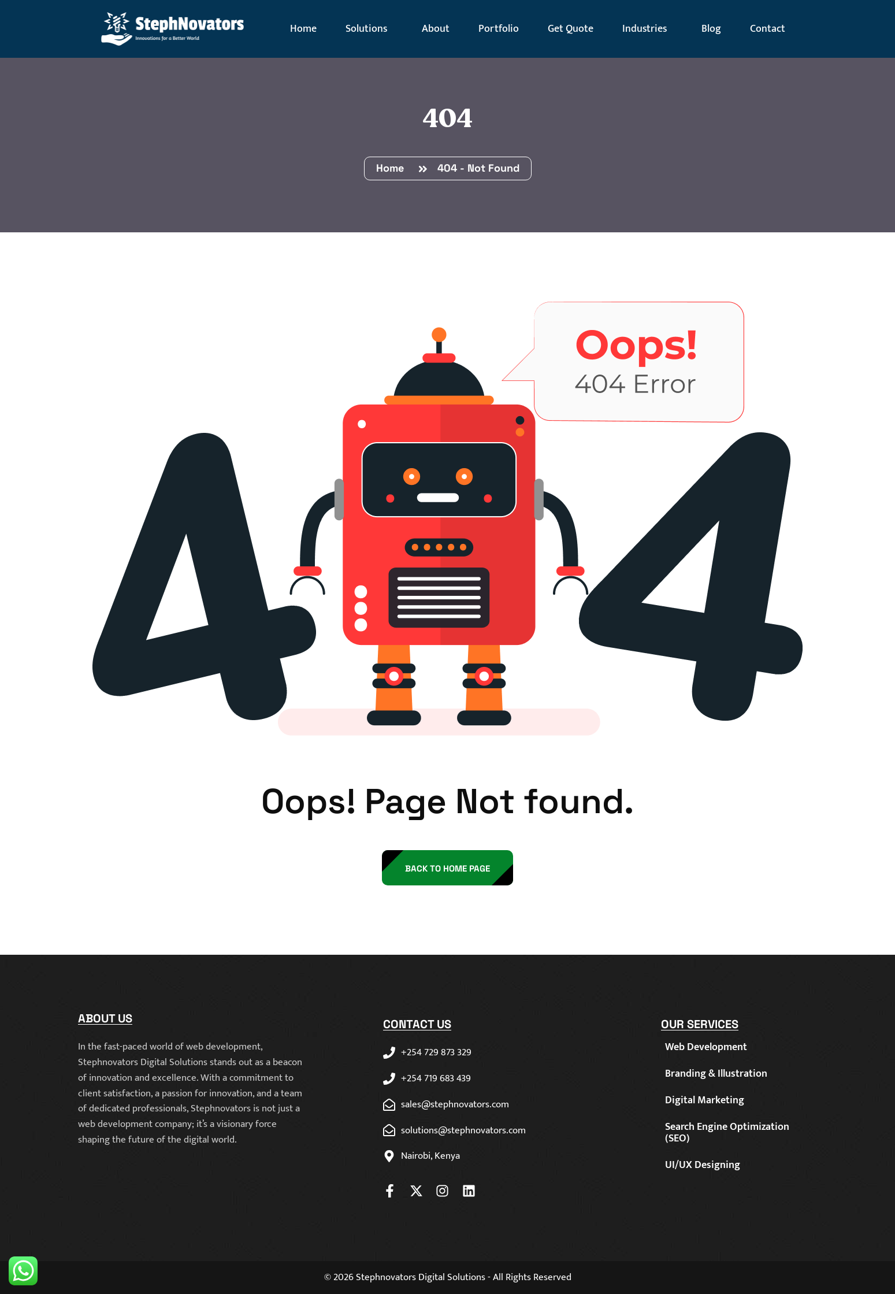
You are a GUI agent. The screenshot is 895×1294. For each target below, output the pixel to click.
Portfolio (498, 29)
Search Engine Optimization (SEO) (727, 1132)
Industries (647, 29)
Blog (711, 29)
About (436, 29)
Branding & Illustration (716, 1073)
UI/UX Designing (702, 1165)
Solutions (369, 29)
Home (303, 29)
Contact (767, 29)
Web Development (706, 1047)
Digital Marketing (704, 1100)
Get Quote (570, 29)
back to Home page (447, 868)
